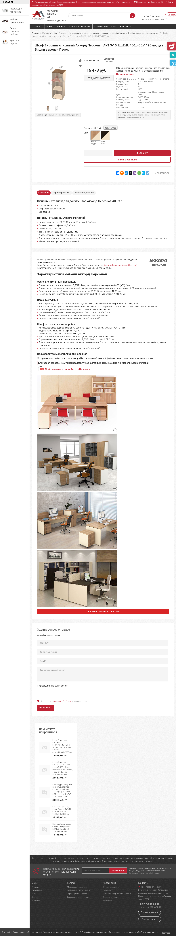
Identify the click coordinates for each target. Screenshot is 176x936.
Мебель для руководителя (78, 890)
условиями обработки (61, 702)
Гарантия (107, 890)
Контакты (125, 26)
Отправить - (45, 708)
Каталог (38, 26)
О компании (37, 890)
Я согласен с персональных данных (66, 702)
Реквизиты (107, 900)
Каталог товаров (49, 33)
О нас (50, 26)
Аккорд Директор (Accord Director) (120, 265)
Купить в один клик (127, 160)
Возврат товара (110, 897)
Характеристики (65, 192)
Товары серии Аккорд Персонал (103, 611)
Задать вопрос (149, 919)
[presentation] (57, 693)
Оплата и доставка (80, 26)
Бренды (61, 26)
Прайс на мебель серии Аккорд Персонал (67, 369)
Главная (35, 33)
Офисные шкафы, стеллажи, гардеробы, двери (104, 33)
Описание (45, 192)
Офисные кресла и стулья (78, 897)
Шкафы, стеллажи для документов (143, 33)
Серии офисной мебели (77, 894)
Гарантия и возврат (105, 26)
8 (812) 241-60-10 (149, 14)
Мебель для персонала (71, 33)
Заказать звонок (149, 912)
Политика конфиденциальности (117, 894)
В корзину (142, 153)
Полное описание (125, 74)
